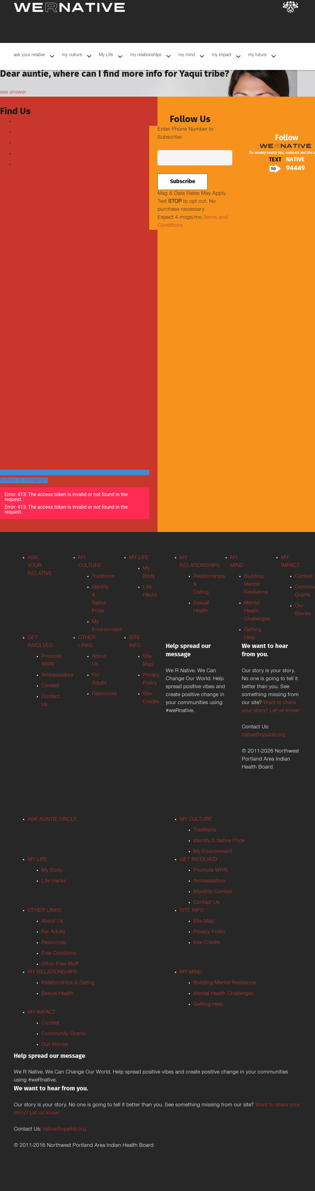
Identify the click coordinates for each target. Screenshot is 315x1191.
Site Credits (206, 943)
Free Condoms (58, 954)
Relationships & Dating (68, 983)
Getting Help (208, 1005)
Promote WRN (210, 870)
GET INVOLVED (198, 860)
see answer (13, 92)
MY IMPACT (41, 1013)
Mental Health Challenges (257, 611)
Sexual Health (57, 994)
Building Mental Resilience (256, 585)
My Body (51, 870)
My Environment (212, 852)
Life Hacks (53, 881)
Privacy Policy (209, 932)
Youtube (23, 143)
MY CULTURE (196, 820)
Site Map (203, 921)
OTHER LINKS (44, 911)
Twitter (21, 132)
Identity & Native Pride (219, 841)
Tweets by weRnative (24, 298)
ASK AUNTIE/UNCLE (52, 820)
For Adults (53, 932)
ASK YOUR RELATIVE (40, 566)
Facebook (25, 122)
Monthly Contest (212, 892)
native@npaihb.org (263, 735)
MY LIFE (139, 558)
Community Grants (63, 1034)
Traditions (103, 577)
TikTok (21, 165)
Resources (104, 694)
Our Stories (54, 1045)
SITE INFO (192, 911)
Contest (50, 686)
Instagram (25, 154)
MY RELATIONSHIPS (52, 972)
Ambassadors (209, 881)
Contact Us (206, 903)
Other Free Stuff (59, 964)
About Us (52, 921)
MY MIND (191, 972)
